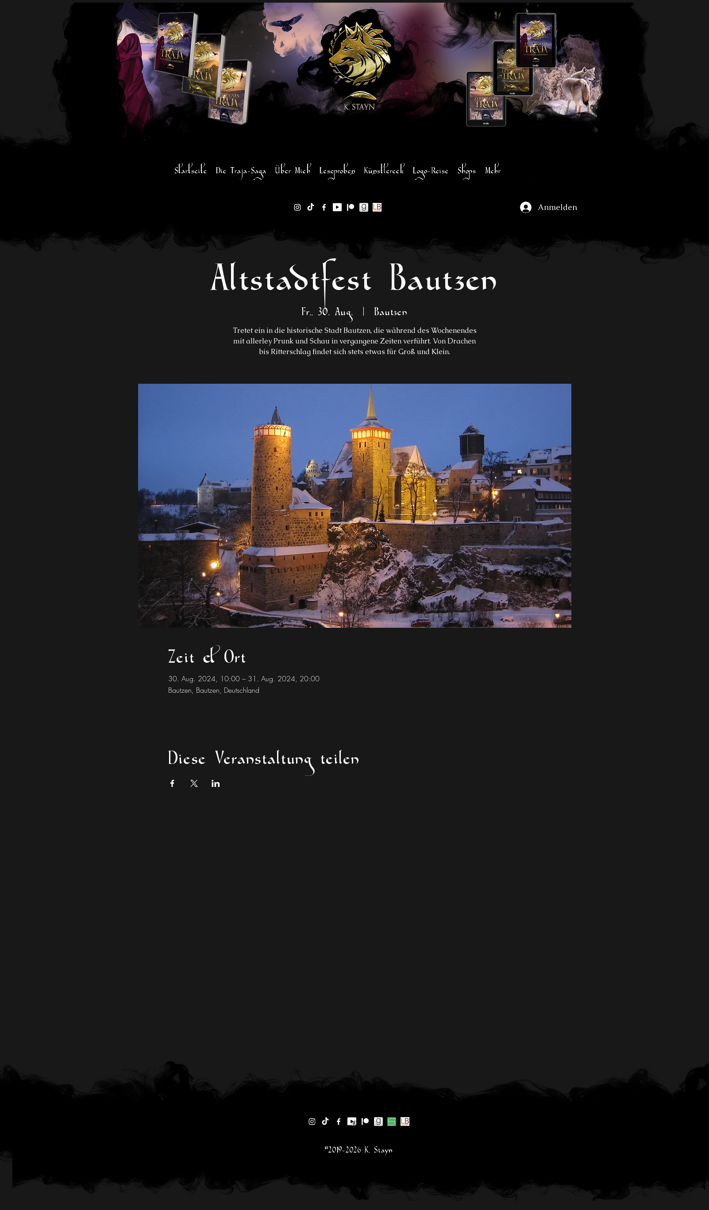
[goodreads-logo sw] (363, 207)
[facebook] (324, 207)
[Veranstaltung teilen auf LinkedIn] (216, 783)
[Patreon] (350, 207)
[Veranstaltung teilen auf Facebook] (172, 783)
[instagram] (297, 207)
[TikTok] (310, 207)
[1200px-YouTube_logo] (337, 207)
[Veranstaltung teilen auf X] (194, 783)
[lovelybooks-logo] (377, 207)
